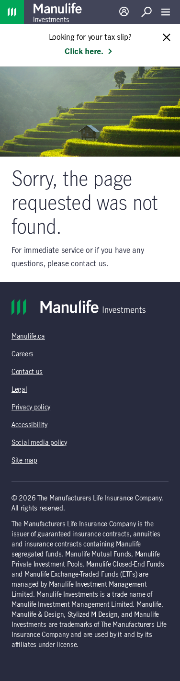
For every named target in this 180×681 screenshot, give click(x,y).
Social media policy (39, 443)
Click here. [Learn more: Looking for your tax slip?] (88, 52)
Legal (19, 389)
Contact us (27, 372)
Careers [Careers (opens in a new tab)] (22, 354)
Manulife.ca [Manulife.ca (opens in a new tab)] (28, 336)
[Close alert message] (166, 38)
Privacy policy (30, 407)
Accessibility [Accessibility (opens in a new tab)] (29, 425)
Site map (24, 460)
